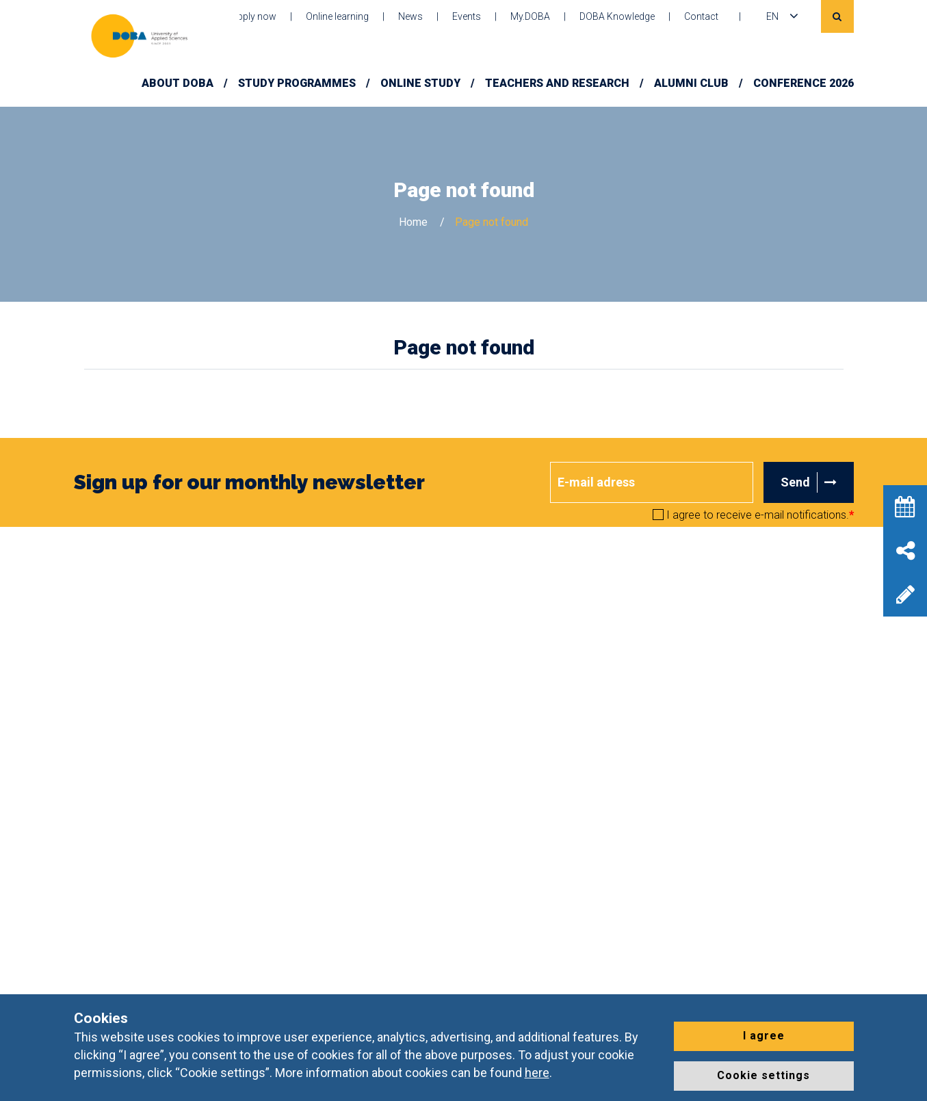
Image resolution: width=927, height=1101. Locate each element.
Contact (701, 16)
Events (466, 16)
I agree (764, 1035)
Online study (420, 83)
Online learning (337, 16)
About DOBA (177, 83)
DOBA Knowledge (617, 16)
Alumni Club (691, 83)
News (410, 16)
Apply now (253, 16)
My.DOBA (530, 16)
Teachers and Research (557, 83)
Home (413, 222)
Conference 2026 (803, 83)
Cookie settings (763, 1075)
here (537, 1072)
